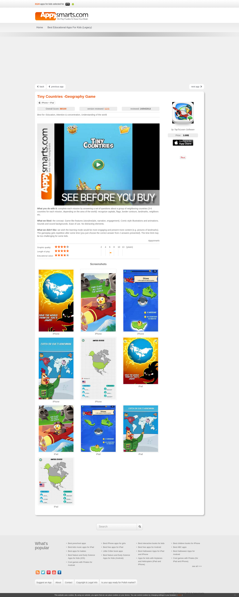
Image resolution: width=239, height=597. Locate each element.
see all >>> (197, 566)
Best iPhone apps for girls (114, 543)
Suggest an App (44, 582)
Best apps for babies (77, 551)
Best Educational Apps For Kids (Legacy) (70, 27)
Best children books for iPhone (186, 543)
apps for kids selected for (52, 4)
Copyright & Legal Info (86, 582)
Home (39, 27)
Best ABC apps (179, 547)
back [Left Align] (40, 86)
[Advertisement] (119, 60)
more (180, 595)
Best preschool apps (77, 543)
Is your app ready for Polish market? (118, 582)
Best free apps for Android (149, 547)
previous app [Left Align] (55, 86)
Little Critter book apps (113, 551)
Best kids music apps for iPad (81, 547)
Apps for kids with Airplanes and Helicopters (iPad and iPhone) (150, 561)
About (58, 582)
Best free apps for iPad (113, 547)
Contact (68, 582)
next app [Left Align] (196, 86)
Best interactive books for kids (151, 543)
